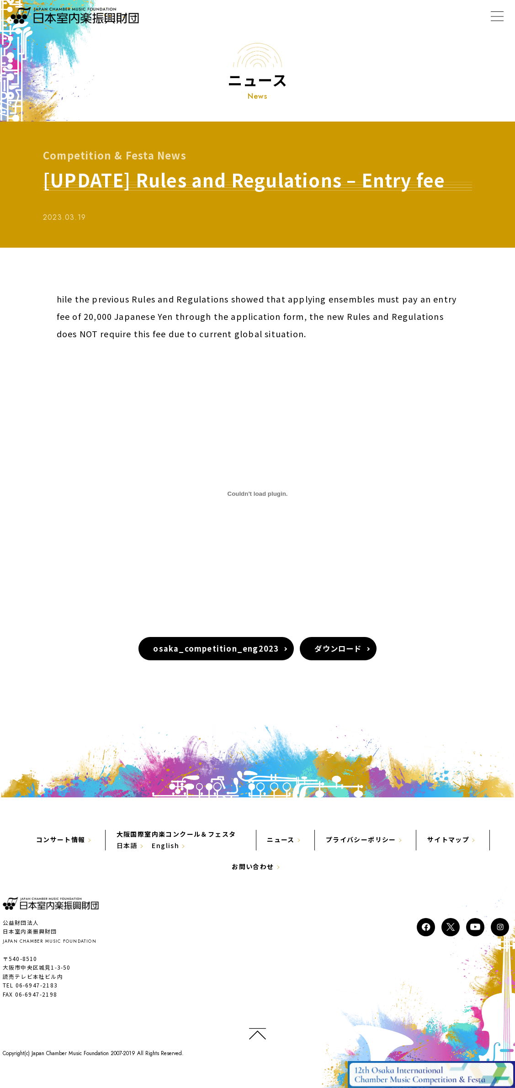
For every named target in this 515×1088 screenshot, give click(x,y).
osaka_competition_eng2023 (216, 648)
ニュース (281, 839)
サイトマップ (448, 839)
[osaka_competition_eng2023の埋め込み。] (258, 493)
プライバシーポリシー (361, 839)
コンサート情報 (60, 839)
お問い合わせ (253, 866)
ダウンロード (337, 648)
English (165, 845)
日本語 (127, 845)
